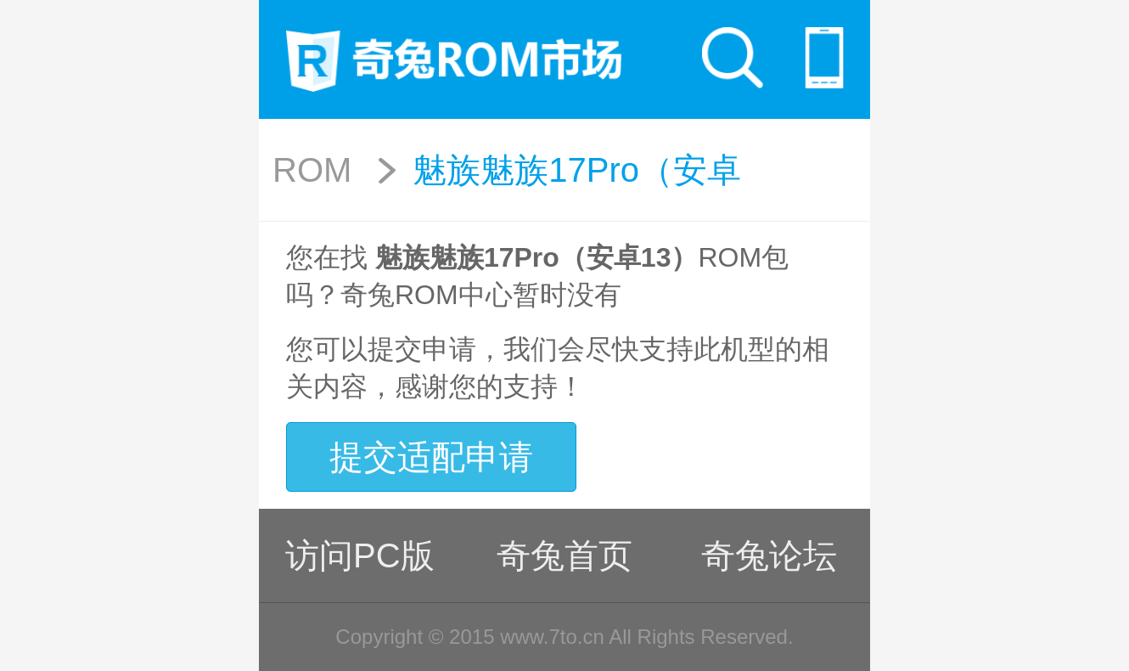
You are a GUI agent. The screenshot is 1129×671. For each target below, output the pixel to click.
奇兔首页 (564, 555)
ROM (311, 170)
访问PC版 (360, 555)
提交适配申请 (431, 457)
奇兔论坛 (769, 555)
